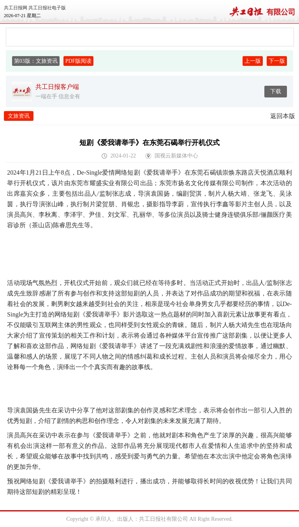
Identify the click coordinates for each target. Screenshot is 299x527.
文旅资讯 (19, 116)
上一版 (252, 61)
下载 (275, 91)
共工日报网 (15, 8)
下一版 (277, 61)
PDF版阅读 (78, 61)
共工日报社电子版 (47, 8)
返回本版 (282, 116)
